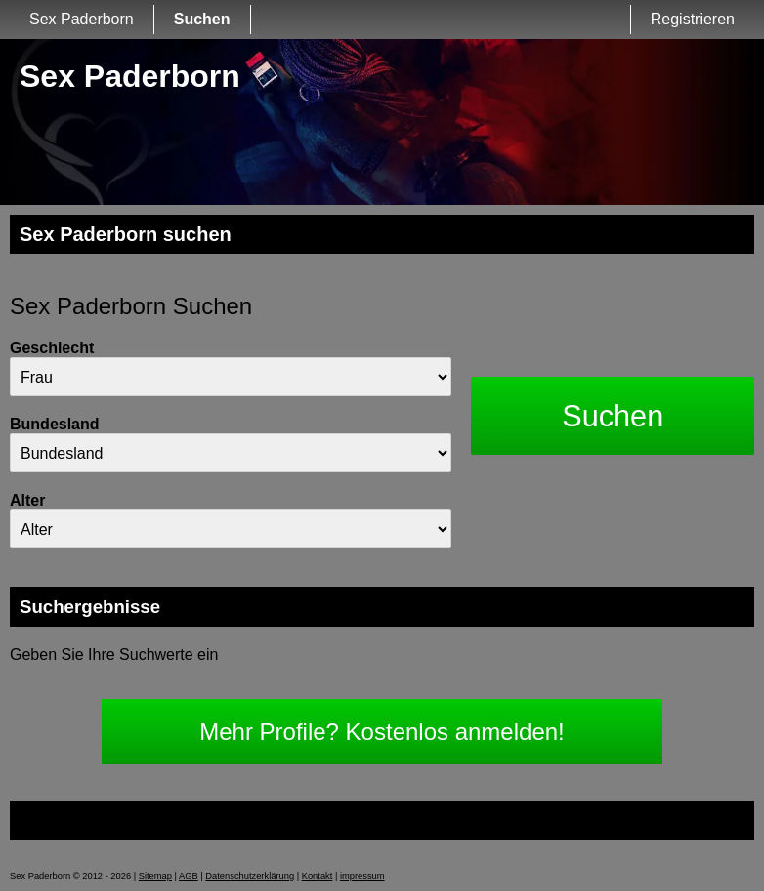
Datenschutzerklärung (249, 876)
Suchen (202, 19)
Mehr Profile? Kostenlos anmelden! (382, 731)
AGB (188, 876)
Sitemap (155, 876)
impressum (362, 876)
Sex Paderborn (81, 19)
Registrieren (693, 19)
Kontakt (317, 876)
